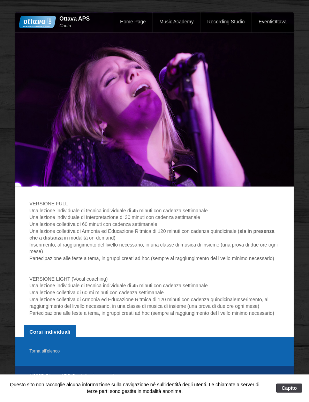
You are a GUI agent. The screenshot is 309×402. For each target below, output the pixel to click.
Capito (289, 388)
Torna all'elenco (44, 351)
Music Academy (176, 21)
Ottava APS (74, 19)
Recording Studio (225, 21)
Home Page (133, 21)
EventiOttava (273, 21)
